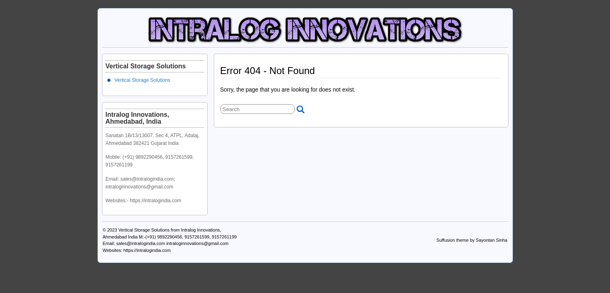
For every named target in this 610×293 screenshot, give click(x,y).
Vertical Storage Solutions (142, 80)
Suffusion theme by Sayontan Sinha (472, 240)
